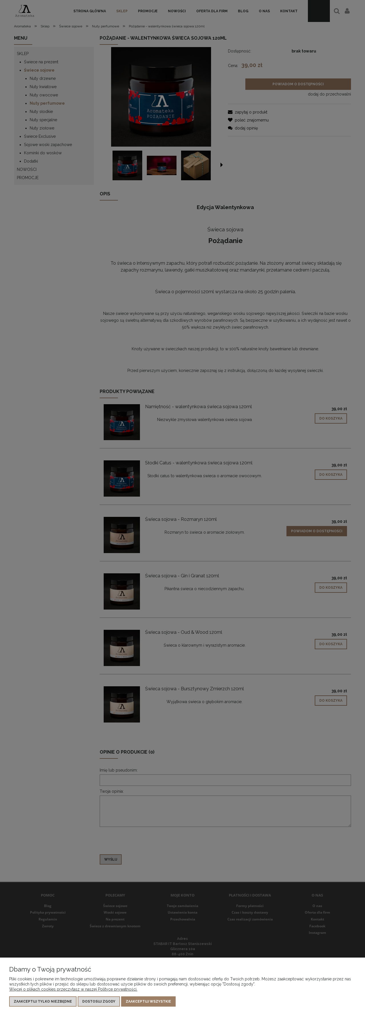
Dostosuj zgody (98, 1001)
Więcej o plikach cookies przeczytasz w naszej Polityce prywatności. (73, 989)
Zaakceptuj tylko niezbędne (43, 1001)
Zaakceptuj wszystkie (148, 1001)
